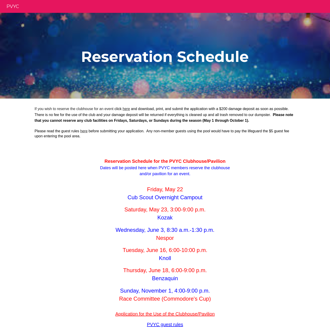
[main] (165, 56)
